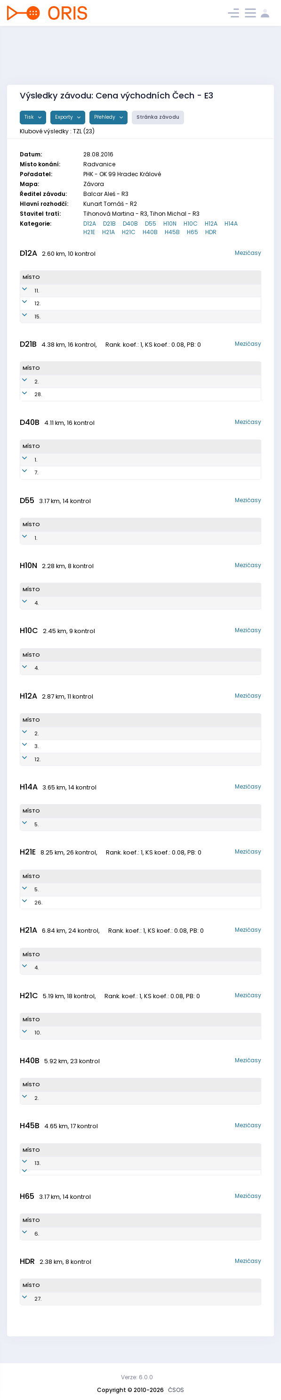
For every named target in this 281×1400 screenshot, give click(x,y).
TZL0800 (114, 603)
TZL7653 (111, 381)
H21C (129, 232)
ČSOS (176, 1390)
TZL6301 (115, 1176)
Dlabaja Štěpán (67, 889)
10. (26, 1032)
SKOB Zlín (189, 290)
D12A (89, 224)
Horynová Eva (68, 538)
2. (25, 381)
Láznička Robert (70, 1163)
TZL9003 (106, 902)
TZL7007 (110, 1098)
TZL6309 (115, 1163)
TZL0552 (119, 316)
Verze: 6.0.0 (137, 1377)
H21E (89, 232)
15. (26, 316)
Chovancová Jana (72, 472)
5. (25, 824)
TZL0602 (116, 668)
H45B (172, 232)
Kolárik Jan (61, 902)
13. (26, 1163)
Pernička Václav (70, 668)
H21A (108, 232)
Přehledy (105, 117)
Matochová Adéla (72, 316)
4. (25, 603)
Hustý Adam (65, 759)
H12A (211, 224)
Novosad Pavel (69, 733)
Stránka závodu (157, 117)
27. (26, 1306)
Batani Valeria (67, 303)
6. (25, 1241)
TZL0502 (114, 746)
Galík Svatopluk (69, 1176)
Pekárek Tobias (69, 746)
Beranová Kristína (69, 394)
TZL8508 (106, 889)
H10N (170, 224)
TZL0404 (114, 733)
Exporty (64, 117)
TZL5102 (102, 1241)
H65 (192, 232)
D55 (150, 224)
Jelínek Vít (65, 1241)
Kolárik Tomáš (65, 967)
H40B (150, 232)
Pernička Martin (69, 603)
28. (26, 394)
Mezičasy (248, 253)
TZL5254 (110, 538)
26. (27, 902)
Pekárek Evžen (67, 1098)
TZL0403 (114, 759)
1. (24, 460)
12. (26, 303)
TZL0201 (119, 824)
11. (25, 290)
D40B (130, 224)
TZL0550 (119, 303)
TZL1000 (111, 1306)
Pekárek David (68, 1306)
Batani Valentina (70, 290)
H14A (231, 224)
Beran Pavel (63, 1032)
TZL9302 (104, 967)
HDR (211, 232)
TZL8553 (111, 394)
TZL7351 (118, 460)
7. (24, 472)
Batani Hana (64, 460)
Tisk (29, 117)
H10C (191, 224)
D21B (109, 224)
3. (25, 746)
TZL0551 (118, 290)
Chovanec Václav (72, 824)
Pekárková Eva (65, 381)
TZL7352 (119, 472)
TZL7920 (99, 1032)
